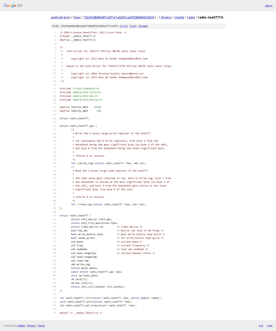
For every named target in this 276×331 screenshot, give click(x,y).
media (179, 17)
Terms (41, 325)
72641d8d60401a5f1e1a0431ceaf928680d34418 (119, 17)
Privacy (31, 325)
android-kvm (60, 17)
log (133, 26)
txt (261, 325)
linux (77, 17)
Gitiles (21, 325)
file (124, 26)
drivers (166, 17)
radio (191, 17)
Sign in (268, 5)
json (269, 325)
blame (143, 26)
